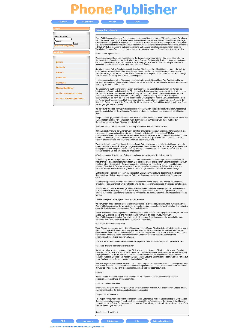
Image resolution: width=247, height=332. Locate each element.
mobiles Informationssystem (69, 93)
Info (137, 321)
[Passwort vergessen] (64, 45)
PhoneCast (61, 78)
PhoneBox (60, 83)
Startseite (63, 22)
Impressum (88, 321)
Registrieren (87, 22)
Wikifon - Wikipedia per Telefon (70, 98)
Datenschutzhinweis (162, 321)
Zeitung (59, 62)
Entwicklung (112, 321)
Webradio (60, 67)
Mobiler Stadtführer (65, 88)
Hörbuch (60, 72)
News (137, 22)
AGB (63, 321)
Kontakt (112, 22)
